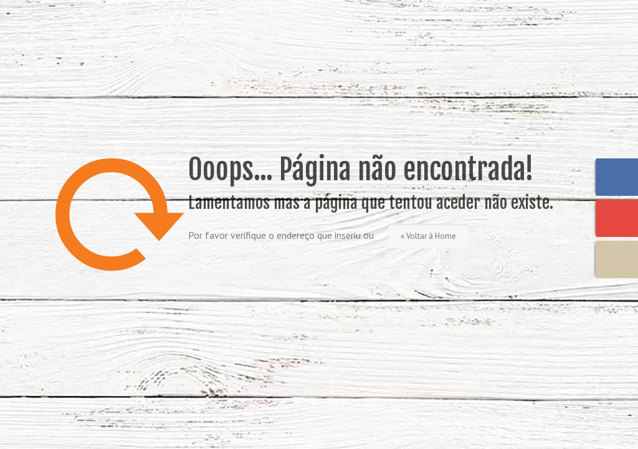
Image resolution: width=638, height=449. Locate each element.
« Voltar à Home (428, 236)
